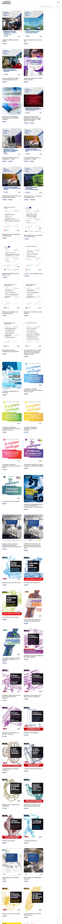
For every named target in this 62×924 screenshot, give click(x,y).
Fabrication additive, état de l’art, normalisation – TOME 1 (30, 112)
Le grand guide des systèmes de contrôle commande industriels (30, 408)
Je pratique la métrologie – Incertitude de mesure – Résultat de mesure (30, 295)
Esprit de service (46, 796)
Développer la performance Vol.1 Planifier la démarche (10, 479)
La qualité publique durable (29, 651)
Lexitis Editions (23, 920)
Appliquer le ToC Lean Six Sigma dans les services (30, 723)
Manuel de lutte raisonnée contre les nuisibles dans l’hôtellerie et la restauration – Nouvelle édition (11, 800)
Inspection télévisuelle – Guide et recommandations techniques (50, 38)
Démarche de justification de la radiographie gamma (50, 185)
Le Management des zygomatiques (7, 618)
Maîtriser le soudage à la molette (30, 837)
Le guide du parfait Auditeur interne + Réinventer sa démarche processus (11, 653)
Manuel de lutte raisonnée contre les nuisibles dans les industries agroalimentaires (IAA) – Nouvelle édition (30, 762)
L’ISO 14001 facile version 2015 (10, 405)
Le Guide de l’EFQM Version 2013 (30, 617)
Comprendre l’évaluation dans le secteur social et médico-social (50, 512)
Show (56, 6)
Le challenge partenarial (28, 545)
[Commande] (46, 7)
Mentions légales (53, 920)
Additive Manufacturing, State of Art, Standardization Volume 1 (50, 112)
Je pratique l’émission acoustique (11, 328)
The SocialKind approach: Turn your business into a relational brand (50, 872)
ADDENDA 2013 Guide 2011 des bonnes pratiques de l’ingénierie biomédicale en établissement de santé (10, 371)
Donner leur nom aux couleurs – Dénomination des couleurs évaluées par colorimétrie (10, 874)
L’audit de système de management (47, 652)
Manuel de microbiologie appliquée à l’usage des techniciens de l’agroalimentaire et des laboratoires (30, 332)
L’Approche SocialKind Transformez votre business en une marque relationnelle (30, 872)
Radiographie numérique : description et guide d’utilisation (30, 221)
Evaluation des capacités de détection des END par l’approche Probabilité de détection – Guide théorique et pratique (50, 75)
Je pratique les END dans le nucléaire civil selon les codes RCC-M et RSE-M (49, 295)
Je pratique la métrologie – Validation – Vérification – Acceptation (9, 295)
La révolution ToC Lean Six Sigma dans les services (50, 582)
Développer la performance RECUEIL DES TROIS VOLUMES (10, 443)
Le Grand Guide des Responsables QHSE (7, 838)
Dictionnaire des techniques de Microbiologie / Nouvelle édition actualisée (30, 75)
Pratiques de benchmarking (29, 478)
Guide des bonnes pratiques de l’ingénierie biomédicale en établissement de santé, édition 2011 (50, 332)
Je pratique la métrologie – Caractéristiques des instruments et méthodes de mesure (50, 259)
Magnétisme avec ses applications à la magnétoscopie (30, 148)
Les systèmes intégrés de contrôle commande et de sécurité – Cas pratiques (51, 409)
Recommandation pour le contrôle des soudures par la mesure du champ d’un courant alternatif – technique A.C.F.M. (51, 223)
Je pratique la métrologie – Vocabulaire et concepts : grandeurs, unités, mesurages (30, 259)
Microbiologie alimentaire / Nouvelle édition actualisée (9, 74)
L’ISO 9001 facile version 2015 (50, 367)
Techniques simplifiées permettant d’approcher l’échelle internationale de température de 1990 (10, 759)
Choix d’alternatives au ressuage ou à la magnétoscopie (10, 148)
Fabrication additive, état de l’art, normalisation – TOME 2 (10, 112)
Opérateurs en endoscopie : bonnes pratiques (9, 221)
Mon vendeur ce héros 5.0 (9, 908)
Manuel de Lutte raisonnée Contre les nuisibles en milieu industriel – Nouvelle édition (51, 761)
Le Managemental (46, 676)
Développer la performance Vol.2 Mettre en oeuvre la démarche (50, 443)
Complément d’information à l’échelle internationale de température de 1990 (49, 724)
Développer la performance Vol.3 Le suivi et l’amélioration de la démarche (30, 444)
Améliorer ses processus (8, 545)
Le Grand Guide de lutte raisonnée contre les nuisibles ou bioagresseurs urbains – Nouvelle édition (31, 800)
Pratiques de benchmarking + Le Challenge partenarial (50, 618)
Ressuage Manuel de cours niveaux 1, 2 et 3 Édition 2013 (49, 149)
